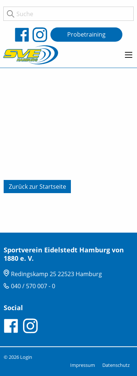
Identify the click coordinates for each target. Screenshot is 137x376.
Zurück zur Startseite (37, 187)
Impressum (82, 365)
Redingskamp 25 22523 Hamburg (56, 274)
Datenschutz (116, 365)
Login (26, 357)
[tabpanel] (68, 150)
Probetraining (86, 34)
